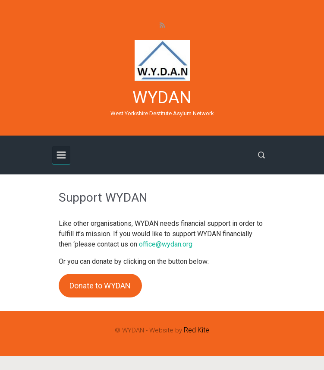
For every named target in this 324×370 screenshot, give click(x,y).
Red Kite (196, 330)
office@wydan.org (165, 244)
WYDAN (162, 98)
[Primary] (61, 155)
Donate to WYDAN (100, 285)
